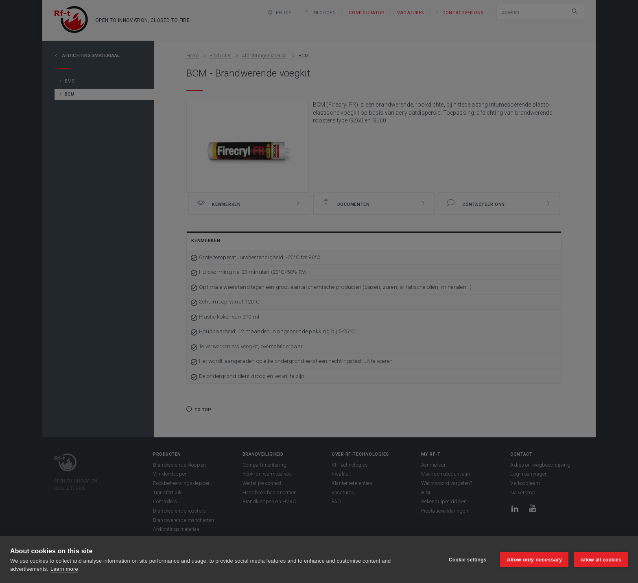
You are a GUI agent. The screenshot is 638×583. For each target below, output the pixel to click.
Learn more (64, 569)
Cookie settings (467, 560)
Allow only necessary (534, 560)
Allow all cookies (601, 560)
